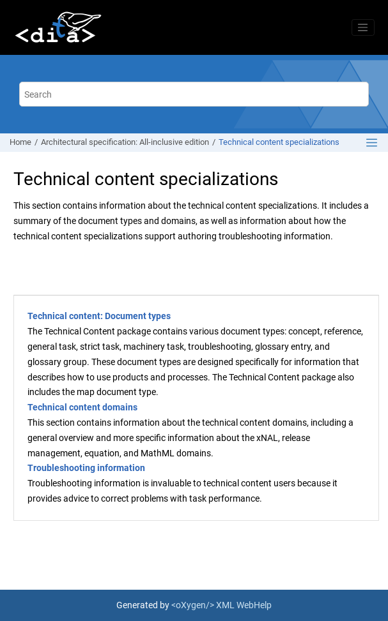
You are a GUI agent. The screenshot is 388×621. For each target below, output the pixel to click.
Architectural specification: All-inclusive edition (125, 142)
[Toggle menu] (363, 27)
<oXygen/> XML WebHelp (221, 605)
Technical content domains (82, 407)
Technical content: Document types (99, 316)
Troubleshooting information (86, 468)
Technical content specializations (279, 142)
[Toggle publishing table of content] (371, 142)
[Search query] (193, 94)
